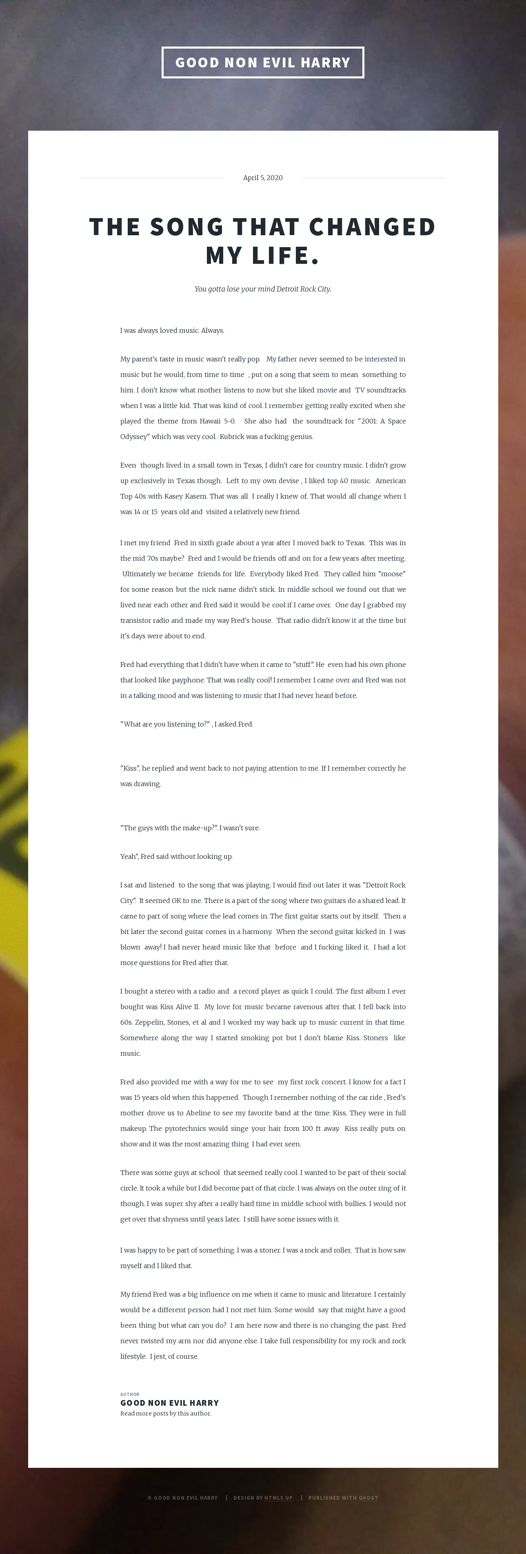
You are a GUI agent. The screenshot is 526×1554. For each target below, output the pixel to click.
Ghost (369, 1497)
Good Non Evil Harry (263, 62)
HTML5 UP (278, 1497)
